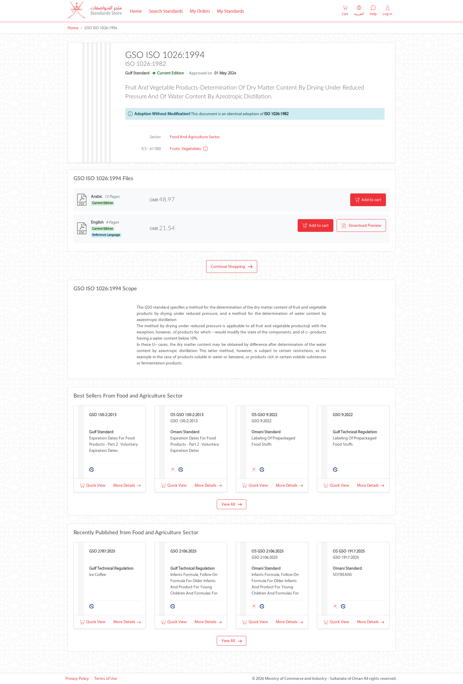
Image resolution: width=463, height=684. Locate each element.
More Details (127, 485)
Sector (155, 136)
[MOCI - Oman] (95, 11)
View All (231, 504)
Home (137, 10)
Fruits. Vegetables (189, 148)
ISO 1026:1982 (276, 113)
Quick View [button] (92, 485)
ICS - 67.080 (151, 148)
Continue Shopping (231, 266)
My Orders (200, 11)
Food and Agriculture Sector (195, 136)
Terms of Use (105, 678)
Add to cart (368, 200)
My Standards (230, 11)
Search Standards (167, 10)
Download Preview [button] (361, 225)
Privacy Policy (77, 678)
